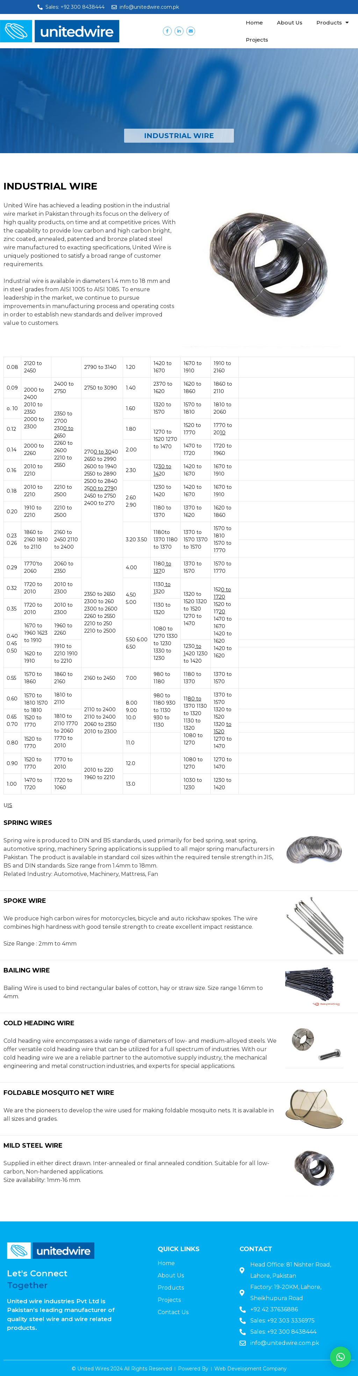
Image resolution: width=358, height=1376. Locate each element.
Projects (257, 39)
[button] (340, 1357)
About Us (289, 22)
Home (254, 22)
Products (332, 22)
